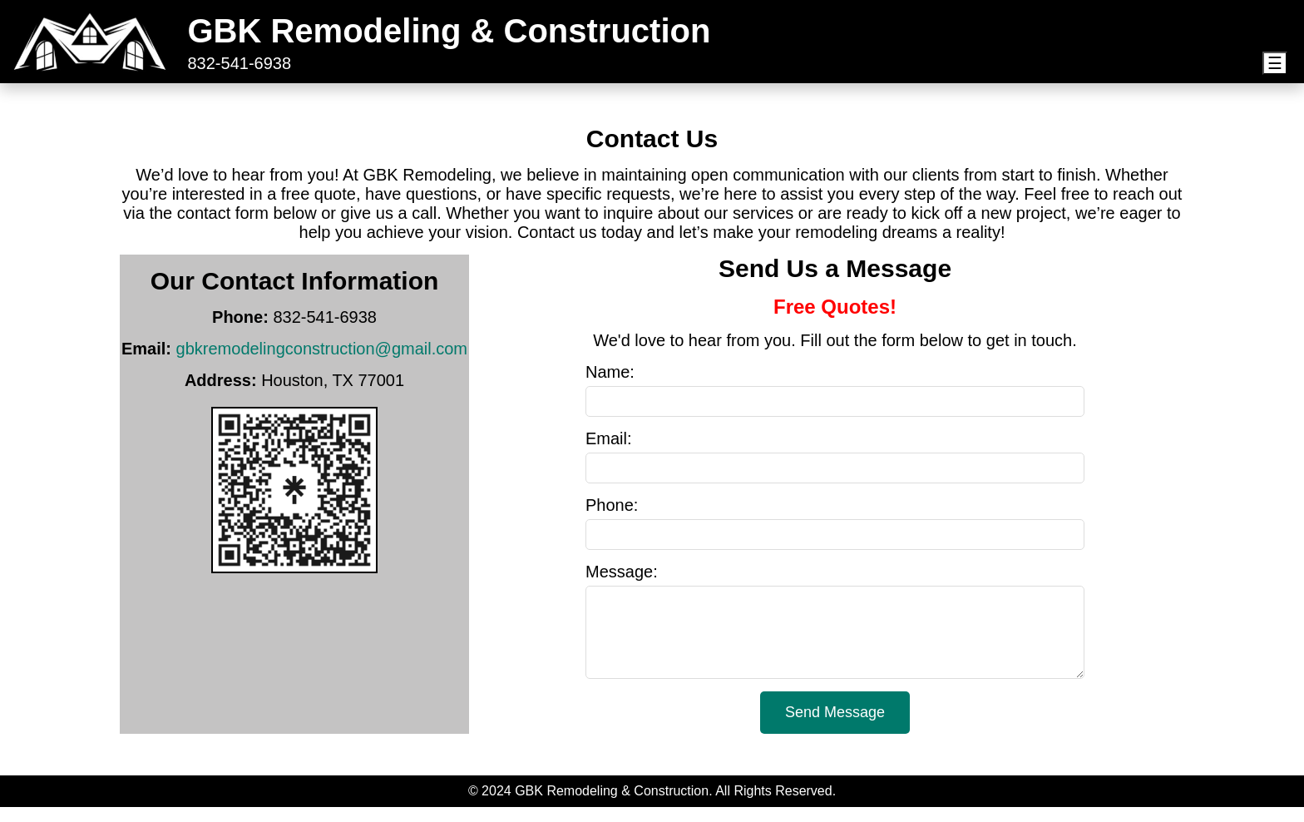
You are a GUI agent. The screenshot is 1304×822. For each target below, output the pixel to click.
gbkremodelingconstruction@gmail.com (321, 348)
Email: (608, 438)
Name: (610, 372)
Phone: (611, 505)
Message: (621, 571)
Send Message (835, 727)
